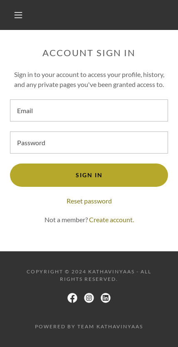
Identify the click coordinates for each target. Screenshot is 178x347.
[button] (18, 15)
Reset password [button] (89, 201)
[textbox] (89, 110)
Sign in (89, 174)
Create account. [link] (111, 219)
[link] (72, 298)
